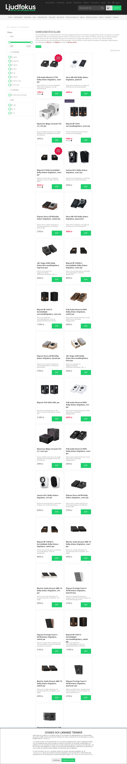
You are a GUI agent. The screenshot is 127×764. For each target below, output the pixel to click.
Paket (10, 17)
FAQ (109, 3)
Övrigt (101, 17)
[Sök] (91, 7)
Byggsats (108, 17)
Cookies (102, 722)
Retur (102, 725)
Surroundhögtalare (23, 27)
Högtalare (27, 17)
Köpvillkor (103, 713)
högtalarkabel (100, 614)
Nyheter (86, 3)
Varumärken (78, 3)
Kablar (82, 17)
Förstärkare (18, 17)
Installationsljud (72, 17)
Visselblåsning (102, 710)
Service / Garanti (102, 727)
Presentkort (95, 3)
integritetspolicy (37, 753)
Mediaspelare (42, 17)
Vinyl (34, 17)
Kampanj (116, 17)
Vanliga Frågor (102, 715)
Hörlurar (52, 17)
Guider (103, 3)
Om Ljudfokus (50, 3)
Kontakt (69, 3)
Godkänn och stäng (68, 760)
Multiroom (60, 17)
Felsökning (60, 3)
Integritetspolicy (102, 720)
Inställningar (56, 760)
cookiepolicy (46, 738)
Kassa (117, 8)
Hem (8, 27)
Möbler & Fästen (91, 17)
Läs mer (38, 46)
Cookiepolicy (77, 754)
